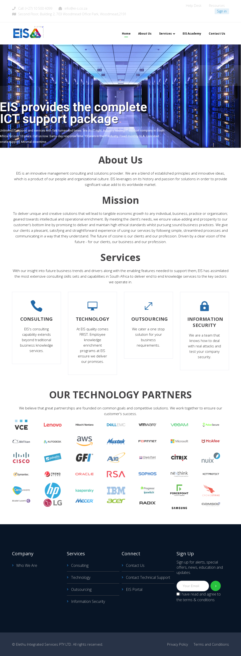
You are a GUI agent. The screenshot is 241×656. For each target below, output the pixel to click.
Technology (80, 577)
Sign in (222, 11)
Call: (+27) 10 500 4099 (35, 8)
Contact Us (135, 565)
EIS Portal (134, 589)
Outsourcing (81, 589)
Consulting (79, 565)
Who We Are (26, 565)
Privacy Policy (177, 644)
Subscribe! (215, 586)
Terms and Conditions (211, 644)
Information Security (88, 601)
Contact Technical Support (148, 577)
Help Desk (193, 5)
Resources (217, 5)
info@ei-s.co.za (75, 8)
